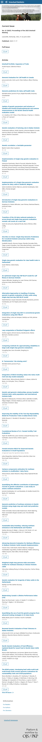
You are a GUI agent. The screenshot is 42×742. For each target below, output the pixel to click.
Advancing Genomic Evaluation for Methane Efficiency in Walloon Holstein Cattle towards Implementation (21, 544)
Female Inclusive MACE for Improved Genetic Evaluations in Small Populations (21, 451)
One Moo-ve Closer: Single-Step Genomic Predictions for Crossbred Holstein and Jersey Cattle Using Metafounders (20, 239)
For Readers (6, 704)
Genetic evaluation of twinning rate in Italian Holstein (21, 128)
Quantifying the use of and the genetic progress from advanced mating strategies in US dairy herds (20, 614)
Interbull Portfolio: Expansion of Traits (15, 64)
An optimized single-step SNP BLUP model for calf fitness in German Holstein (19, 277)
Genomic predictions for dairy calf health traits (18, 91)
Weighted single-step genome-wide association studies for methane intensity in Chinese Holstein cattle (19, 565)
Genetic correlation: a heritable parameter (17, 145)
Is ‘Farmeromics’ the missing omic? (14, 361)
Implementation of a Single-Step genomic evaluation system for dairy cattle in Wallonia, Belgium (20, 183)
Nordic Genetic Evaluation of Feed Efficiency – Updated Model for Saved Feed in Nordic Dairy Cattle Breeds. (20, 648)
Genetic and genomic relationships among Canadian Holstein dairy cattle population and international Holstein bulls (20, 394)
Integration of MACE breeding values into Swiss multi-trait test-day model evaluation (21, 376)
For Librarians (7, 710)
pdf (6, 51)
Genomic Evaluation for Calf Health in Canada (18, 77)
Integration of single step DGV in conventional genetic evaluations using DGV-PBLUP (21, 314)
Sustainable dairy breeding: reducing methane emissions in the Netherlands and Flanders (18, 527)
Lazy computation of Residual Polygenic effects (18, 330)
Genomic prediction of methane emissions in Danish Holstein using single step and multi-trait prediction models (20, 506)
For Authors (6, 707)
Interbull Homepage (11, 720)
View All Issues (7, 692)
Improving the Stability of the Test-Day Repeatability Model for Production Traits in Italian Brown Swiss (20, 415)
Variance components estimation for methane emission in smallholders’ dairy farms (18, 470)
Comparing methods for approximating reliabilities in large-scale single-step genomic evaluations (20, 347)
